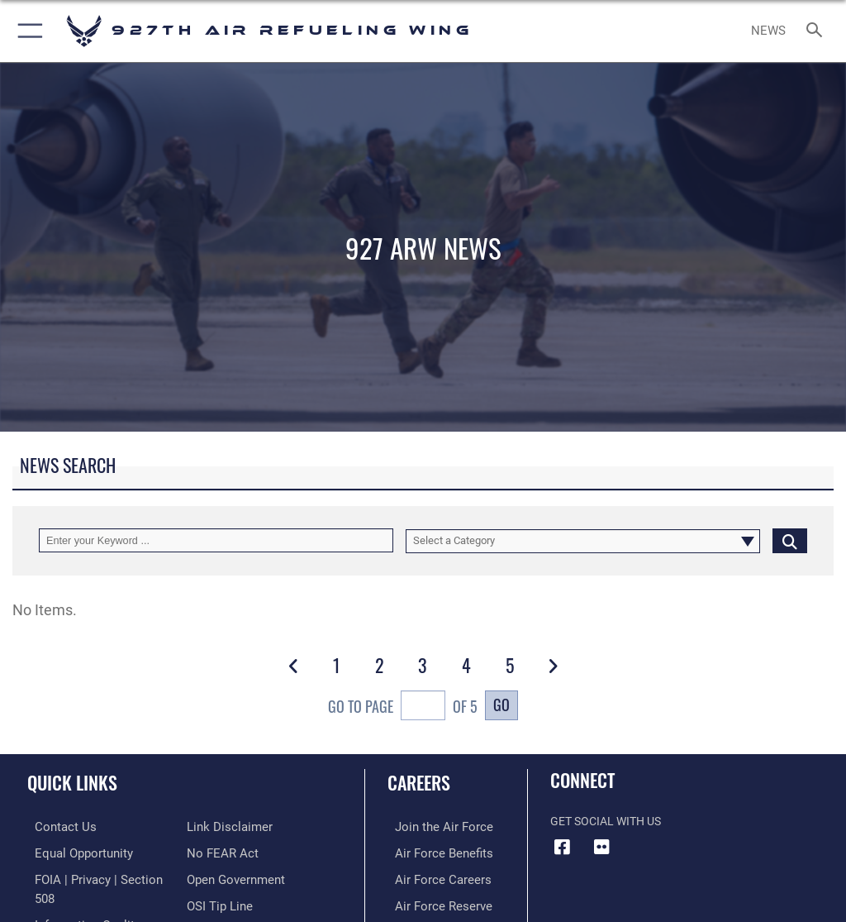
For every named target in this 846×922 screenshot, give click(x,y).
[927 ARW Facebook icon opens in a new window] (562, 846)
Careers (418, 782)
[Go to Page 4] (466, 665)
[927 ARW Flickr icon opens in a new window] (602, 846)
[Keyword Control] (216, 540)
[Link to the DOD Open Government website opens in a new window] (233, 852)
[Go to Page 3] (423, 665)
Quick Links (72, 782)
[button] (27, 31)
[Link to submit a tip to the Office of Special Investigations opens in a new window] (217, 878)
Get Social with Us (605, 822)
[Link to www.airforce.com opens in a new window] (432, 826)
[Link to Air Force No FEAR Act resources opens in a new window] (219, 826)
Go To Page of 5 (403, 707)
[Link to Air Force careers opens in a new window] (431, 878)
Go (501, 704)
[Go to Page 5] (510, 665)
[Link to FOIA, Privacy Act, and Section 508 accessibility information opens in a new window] (96, 878)
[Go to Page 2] (380, 665)
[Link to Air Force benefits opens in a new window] (432, 852)
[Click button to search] (789, 540)
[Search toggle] (817, 31)
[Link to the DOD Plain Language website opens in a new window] (227, 903)
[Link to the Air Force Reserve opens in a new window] (431, 903)
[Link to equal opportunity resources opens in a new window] (74, 852)
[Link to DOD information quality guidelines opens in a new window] (77, 903)
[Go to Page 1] (336, 665)
